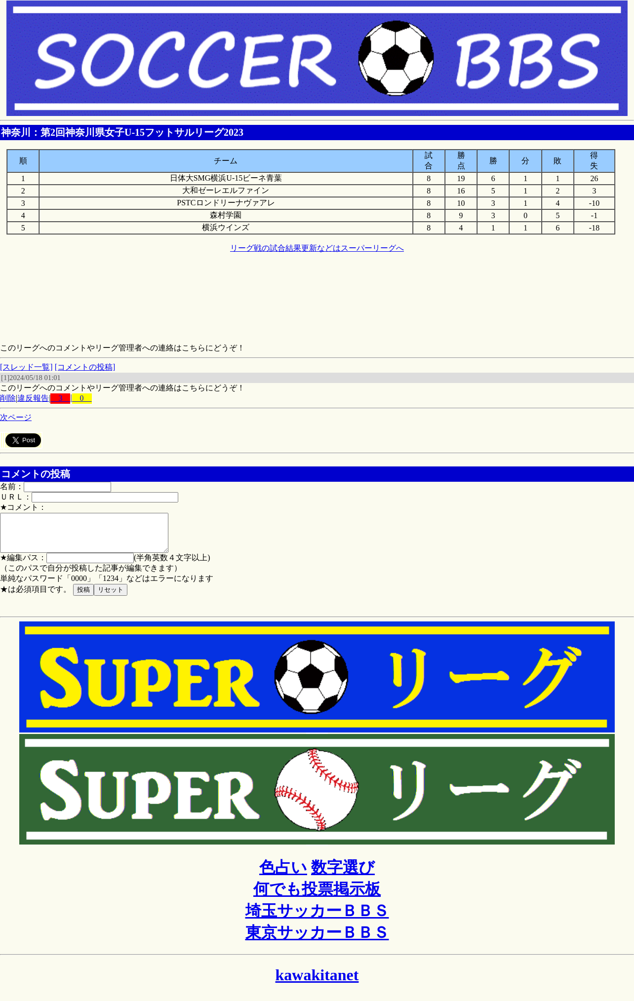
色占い (283, 875)
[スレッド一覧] (26, 367)
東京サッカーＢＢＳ (317, 940)
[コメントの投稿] (85, 367)
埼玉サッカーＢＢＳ (317, 918)
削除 (8, 398)
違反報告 (33, 398)
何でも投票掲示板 (317, 896)
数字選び (343, 875)
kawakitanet (317, 982)
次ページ (16, 417)
